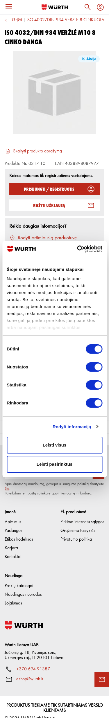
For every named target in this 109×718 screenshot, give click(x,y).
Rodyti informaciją (72, 426)
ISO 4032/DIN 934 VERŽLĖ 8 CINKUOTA (65, 20)
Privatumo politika (76, 529)
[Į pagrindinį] (55, 7)
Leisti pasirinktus (54, 464)
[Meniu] (9, 6)
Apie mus (13, 512)
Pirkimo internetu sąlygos (82, 512)
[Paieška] (87, 7)
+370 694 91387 (33, 659)
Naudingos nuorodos (23, 584)
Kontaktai (13, 547)
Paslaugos (13, 521)
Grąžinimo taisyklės (77, 521)
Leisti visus (55, 444)
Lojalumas (13, 593)
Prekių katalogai (19, 576)
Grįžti (13, 20)
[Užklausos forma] (101, 679)
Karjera (11, 538)
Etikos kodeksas (19, 529)
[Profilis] (100, 7)
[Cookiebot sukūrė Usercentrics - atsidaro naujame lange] (77, 249)
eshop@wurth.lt (29, 669)
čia (7, 479)
